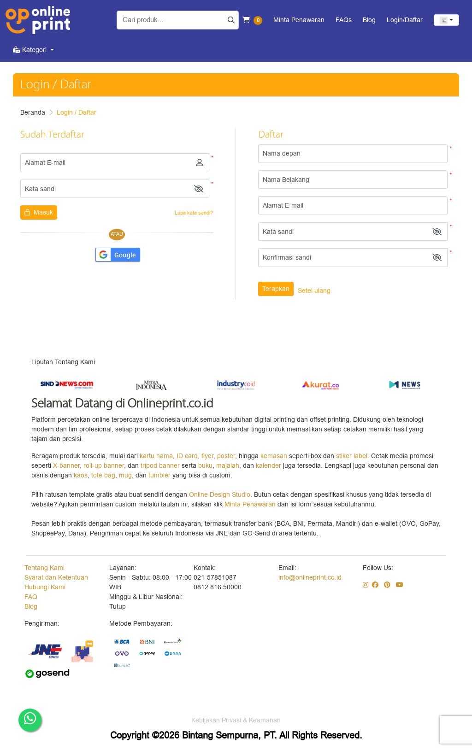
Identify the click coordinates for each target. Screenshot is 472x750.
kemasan (273, 456)
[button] (198, 189)
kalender (269, 465)
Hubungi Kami (44, 587)
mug (125, 475)
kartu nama (156, 456)
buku (205, 465)
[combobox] (446, 20)
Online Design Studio (219, 494)
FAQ (30, 597)
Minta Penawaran (250, 504)
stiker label (351, 456)
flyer (207, 456)
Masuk (38, 212)
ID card (187, 456)
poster (226, 456)
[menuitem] (33, 50)
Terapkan (275, 289)
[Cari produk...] (178, 20)
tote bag (103, 475)
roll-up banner (103, 465)
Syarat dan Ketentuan (56, 577)
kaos (81, 475)
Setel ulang (314, 290)
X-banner (66, 465)
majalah (227, 465)
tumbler (160, 475)
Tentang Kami (44, 568)
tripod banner (161, 465)
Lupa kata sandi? (194, 212)
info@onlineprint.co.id (310, 577)
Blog (30, 606)
